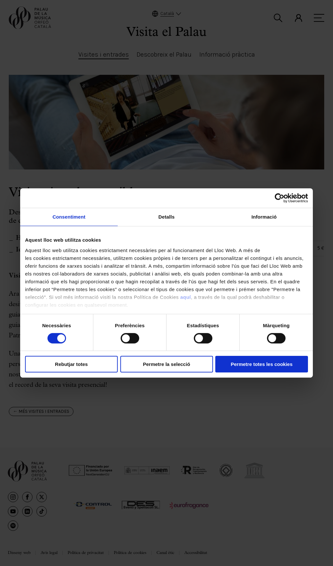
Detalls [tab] (166, 217)
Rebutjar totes (71, 364)
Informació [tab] (264, 217)
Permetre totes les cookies (261, 364)
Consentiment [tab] (68, 217)
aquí (185, 297)
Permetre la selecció (166, 364)
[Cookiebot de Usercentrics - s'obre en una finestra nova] (279, 198)
